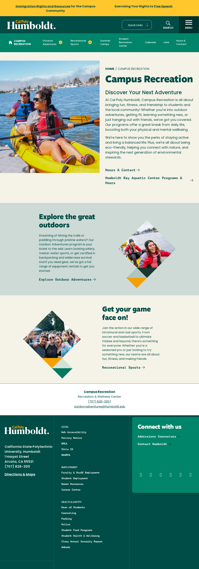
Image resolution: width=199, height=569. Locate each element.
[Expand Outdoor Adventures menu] (60, 42)
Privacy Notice (71, 437)
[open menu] (188, 24)
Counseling (68, 513)
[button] (137, 25)
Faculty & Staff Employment (80, 472)
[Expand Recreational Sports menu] (90, 42)
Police (65, 524)
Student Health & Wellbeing (80, 535)
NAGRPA (65, 454)
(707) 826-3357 (99, 401)
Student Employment (74, 478)
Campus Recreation (20, 43)
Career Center (70, 489)
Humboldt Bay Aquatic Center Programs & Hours (143, 180)
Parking (66, 518)
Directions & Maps (20, 474)
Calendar (150, 42)
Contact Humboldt (152, 444)
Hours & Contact (181, 43)
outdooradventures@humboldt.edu (99, 406)
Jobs (166, 42)
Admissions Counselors (157, 436)
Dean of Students (73, 507)
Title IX (67, 449)
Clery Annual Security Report (82, 541)
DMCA (64, 443)
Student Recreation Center (125, 42)
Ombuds (65, 547)
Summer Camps (105, 43)
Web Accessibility (73, 432)
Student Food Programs (76, 530)
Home (109, 69)
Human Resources (72, 483)
